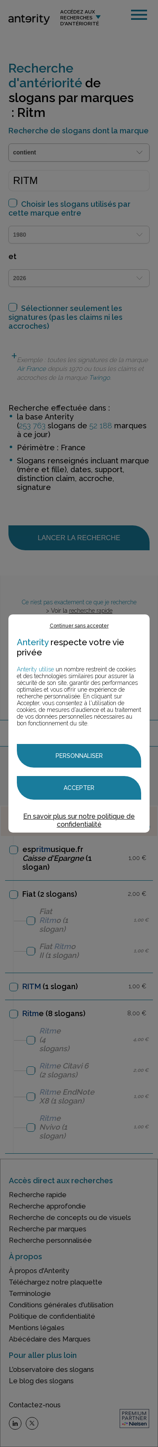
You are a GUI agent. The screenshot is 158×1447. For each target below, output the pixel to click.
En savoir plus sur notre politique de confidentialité (79, 820)
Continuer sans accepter (79, 626)
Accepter (79, 787)
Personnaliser (79, 755)
